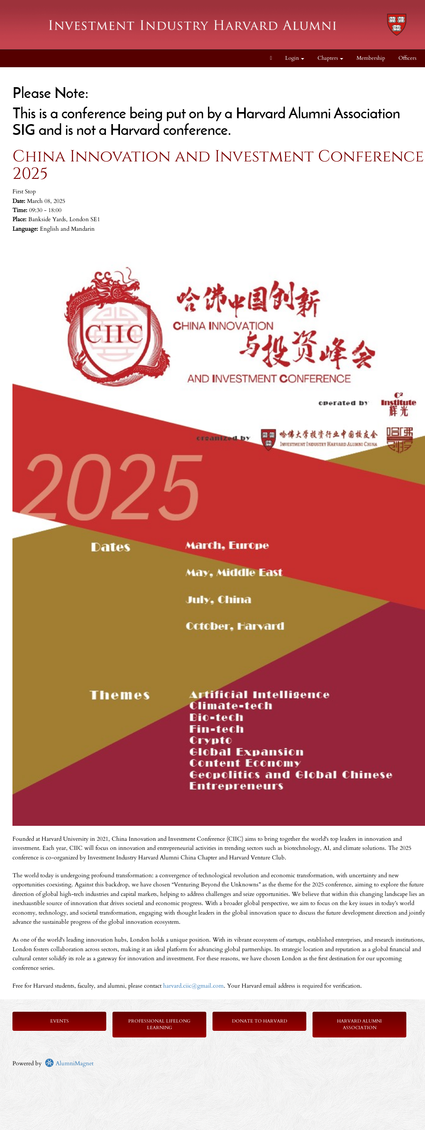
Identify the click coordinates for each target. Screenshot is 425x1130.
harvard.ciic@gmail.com (193, 986)
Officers (407, 58)
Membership (371, 58)
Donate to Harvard (259, 1021)
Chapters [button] (330, 58)
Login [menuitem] (294, 58)
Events (59, 1021)
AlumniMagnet (69, 1063)
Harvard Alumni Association (359, 1024)
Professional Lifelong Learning (159, 1024)
